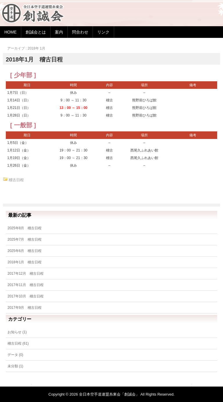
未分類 (13, 366)
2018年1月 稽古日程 (34, 59)
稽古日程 (16, 180)
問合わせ (80, 32)
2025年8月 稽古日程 (25, 228)
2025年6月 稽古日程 (25, 251)
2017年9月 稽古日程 (25, 308)
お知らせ (14, 332)
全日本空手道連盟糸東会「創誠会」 (109, 394)
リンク (103, 32)
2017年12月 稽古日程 (26, 273)
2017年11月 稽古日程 (26, 285)
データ (13, 355)
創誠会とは (36, 32)
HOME (10, 32)
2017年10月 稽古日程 (26, 296)
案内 (59, 32)
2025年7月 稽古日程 (25, 239)
